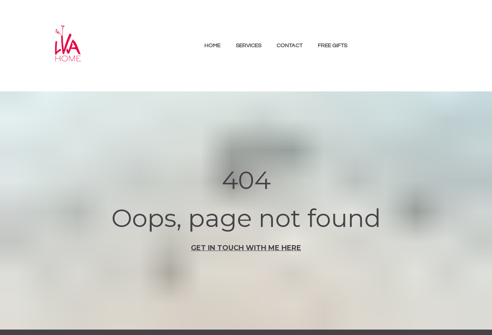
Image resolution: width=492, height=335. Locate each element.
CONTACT (289, 45)
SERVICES (248, 45)
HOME (212, 45)
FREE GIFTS (332, 45)
